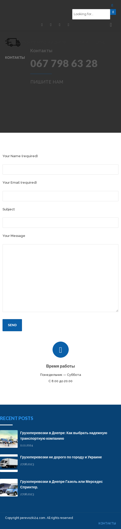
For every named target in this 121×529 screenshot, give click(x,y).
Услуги (81, 42)
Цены (100, 42)
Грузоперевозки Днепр (43, 42)
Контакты (15, 57)
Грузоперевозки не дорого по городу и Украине (61, 457)
